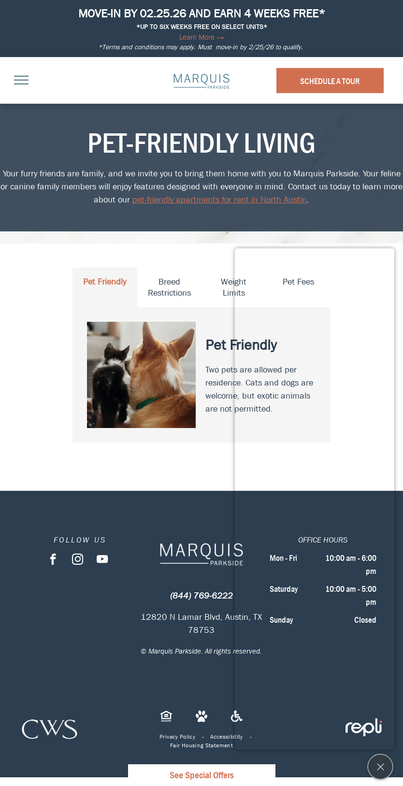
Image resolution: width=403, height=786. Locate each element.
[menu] (21, 80)
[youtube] (102, 560)
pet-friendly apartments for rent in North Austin (219, 199)
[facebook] (52, 560)
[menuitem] (177, 736)
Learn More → (201, 37)
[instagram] (77, 560)
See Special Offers (202, 775)
